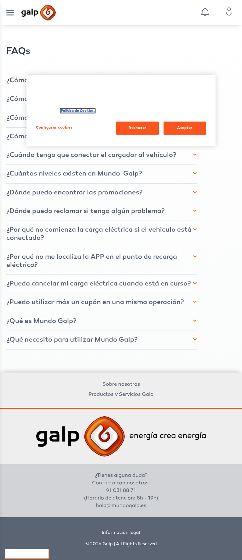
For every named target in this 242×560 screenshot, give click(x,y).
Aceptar (185, 128)
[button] (99, 155)
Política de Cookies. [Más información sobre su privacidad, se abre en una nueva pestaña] (78, 111)
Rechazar (138, 128)
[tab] (101, 155)
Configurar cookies (26, 554)
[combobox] (210, 12)
